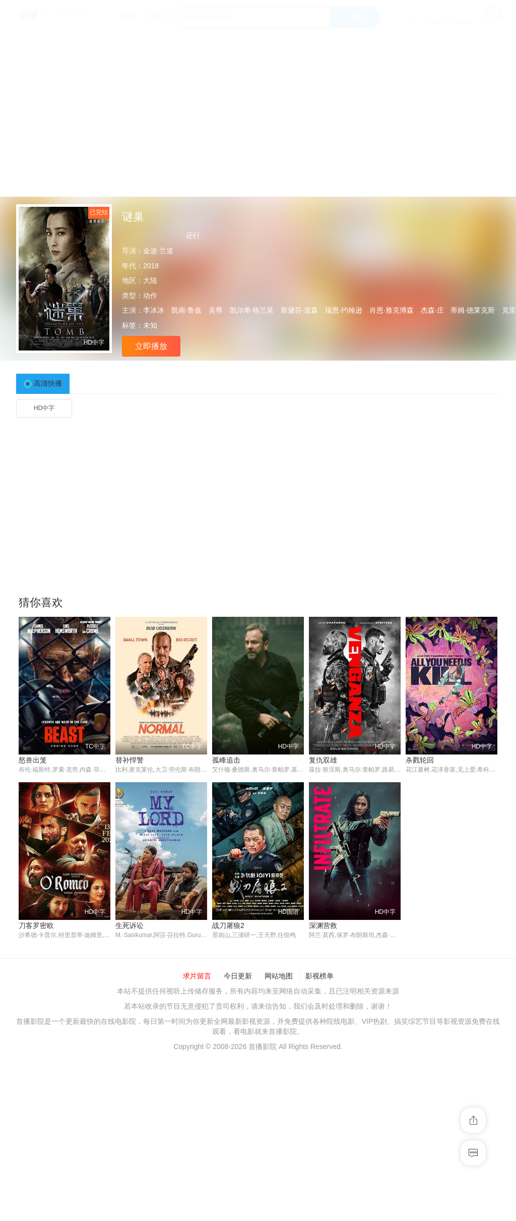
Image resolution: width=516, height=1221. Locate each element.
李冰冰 (153, 310)
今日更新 (238, 976)
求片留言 (197, 976)
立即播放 (151, 346)
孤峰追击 (226, 760)
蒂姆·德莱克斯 (472, 310)
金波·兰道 (158, 251)
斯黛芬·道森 (299, 310)
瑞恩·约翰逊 (343, 310)
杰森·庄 (432, 310)
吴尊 (216, 310)
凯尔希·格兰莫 (252, 310)
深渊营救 (323, 925)
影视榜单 (319, 976)
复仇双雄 (323, 760)
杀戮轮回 (420, 760)
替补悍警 (129, 760)
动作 (150, 296)
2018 (151, 266)
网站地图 (279, 976)
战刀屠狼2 (228, 925)
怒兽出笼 (33, 760)
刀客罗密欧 (36, 925)
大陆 (150, 280)
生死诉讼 (129, 925)
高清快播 (48, 383)
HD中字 (44, 408)
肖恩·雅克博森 (391, 310)
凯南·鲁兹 (186, 310)
